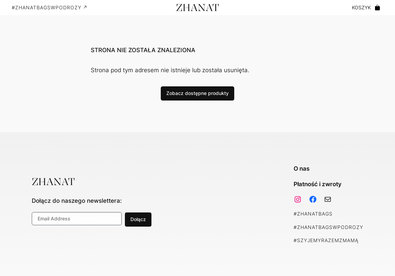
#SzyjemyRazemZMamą (326, 240)
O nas (301, 168)
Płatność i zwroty (318, 184)
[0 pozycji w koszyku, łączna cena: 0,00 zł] (366, 7)
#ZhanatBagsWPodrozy (328, 227)
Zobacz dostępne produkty (197, 93)
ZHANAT (197, 7)
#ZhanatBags (313, 214)
